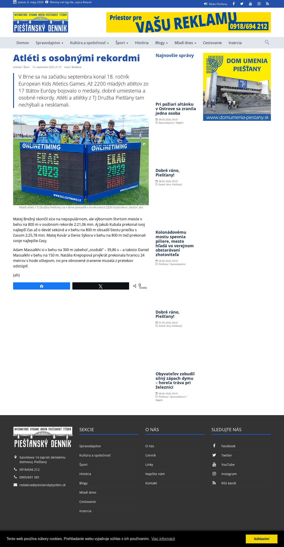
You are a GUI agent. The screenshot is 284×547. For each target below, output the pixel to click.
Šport (122, 42)
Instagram (224, 474)
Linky (149, 464)
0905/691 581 (29, 477)
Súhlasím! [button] (262, 539)
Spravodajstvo (49, 42)
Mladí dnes (185, 42)
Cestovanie (212, 42)
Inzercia (235, 42)
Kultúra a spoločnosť (89, 42)
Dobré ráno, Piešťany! (168, 173)
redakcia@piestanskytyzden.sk (42, 485)
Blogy (161, 42)
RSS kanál (223, 483)
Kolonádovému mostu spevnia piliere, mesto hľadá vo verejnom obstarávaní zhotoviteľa (175, 243)
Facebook (223, 446)
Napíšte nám (155, 474)
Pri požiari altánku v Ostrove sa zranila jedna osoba (176, 108)
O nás (149, 446)
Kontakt (151, 483)
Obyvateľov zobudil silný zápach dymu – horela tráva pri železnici (175, 380)
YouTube (222, 464)
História (142, 42)
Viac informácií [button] (163, 539)
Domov (23, 42)
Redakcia (76, 67)
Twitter (221, 455)
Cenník (150, 455)
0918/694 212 (29, 469)
